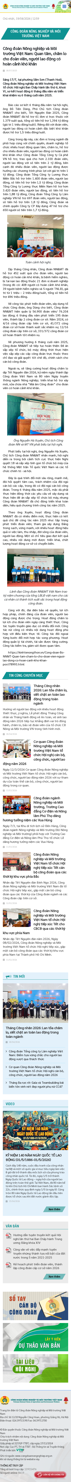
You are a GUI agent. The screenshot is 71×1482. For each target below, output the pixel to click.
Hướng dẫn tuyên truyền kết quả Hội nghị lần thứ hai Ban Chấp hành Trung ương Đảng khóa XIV (37, 1239)
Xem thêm (54, 1209)
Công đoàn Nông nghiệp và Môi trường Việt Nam (36, 33)
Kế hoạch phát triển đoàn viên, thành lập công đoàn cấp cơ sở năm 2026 (37, 1266)
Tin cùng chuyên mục (26, 675)
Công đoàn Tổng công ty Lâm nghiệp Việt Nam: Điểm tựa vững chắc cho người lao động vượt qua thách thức (36, 1055)
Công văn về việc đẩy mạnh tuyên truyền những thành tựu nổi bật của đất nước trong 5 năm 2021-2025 (39, 1253)
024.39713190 (19, 1420)
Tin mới (15, 976)
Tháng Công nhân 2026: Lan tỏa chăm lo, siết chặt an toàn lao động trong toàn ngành (34, 1032)
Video (10, 1104)
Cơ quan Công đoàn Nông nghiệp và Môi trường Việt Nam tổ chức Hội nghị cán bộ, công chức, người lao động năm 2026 (36, 1071)
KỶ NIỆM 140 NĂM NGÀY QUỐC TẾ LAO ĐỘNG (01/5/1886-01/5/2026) (34, 1157)
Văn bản (12, 1226)
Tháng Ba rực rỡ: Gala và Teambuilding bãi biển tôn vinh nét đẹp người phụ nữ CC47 (36, 1084)
